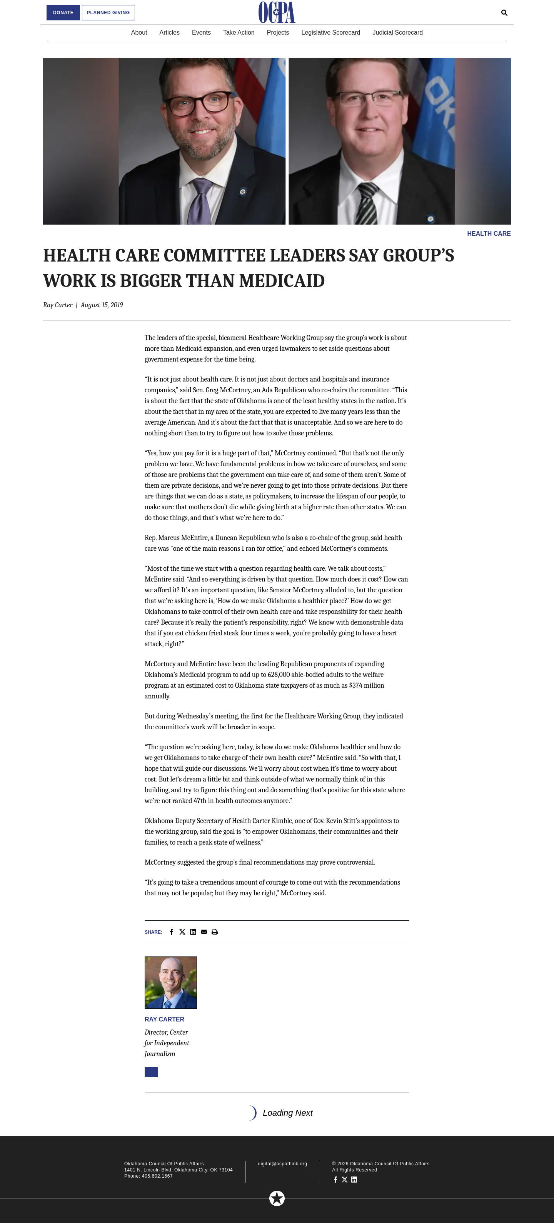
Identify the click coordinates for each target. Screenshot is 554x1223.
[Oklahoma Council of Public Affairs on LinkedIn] (354, 1179)
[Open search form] (504, 12)
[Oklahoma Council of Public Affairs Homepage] (277, 12)
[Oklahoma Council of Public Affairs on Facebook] (335, 1179)
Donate (63, 12)
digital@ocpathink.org (282, 1163)
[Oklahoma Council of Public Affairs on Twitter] (345, 1179)
